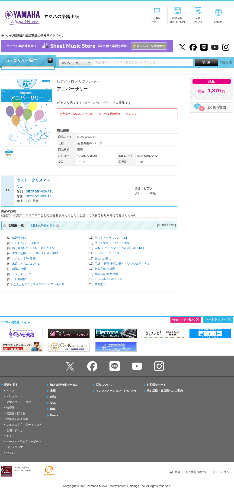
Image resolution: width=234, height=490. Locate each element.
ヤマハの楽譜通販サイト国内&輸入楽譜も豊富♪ (86, 46)
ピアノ (10, 390)
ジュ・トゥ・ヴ (22, 274)
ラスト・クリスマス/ (111, 237)
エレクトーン (14, 396)
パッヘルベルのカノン (108, 279)
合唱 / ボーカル (15, 430)
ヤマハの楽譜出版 (40, 17)
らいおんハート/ (26, 243)
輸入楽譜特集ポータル (64, 384)
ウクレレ (11, 453)
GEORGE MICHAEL (39, 191)
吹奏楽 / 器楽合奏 (17, 419)
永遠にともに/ (26, 263)
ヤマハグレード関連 (18, 402)
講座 (53, 409)
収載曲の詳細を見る (42, 225)
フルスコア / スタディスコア (24, 424)
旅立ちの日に (103, 258)
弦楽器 (10, 407)
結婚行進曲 (19, 237)
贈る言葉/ (105, 268)
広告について (104, 384)
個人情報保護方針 (196, 472)
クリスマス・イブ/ (112, 243)
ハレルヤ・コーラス (107, 253)
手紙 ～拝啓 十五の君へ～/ (122, 263)
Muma (54, 415)
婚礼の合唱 (19, 268)
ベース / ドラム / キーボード (24, 441)
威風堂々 (100, 284)
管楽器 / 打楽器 (15, 413)
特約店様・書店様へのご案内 (165, 390)
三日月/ (19, 279)
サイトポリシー (222, 472)
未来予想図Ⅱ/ (35, 253)
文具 (53, 403)
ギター (10, 436)
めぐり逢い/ (33, 248)
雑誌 (53, 396)
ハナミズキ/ (24, 258)
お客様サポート (156, 384)
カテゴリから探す (21, 60)
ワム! (20, 186)
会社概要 (174, 472)
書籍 (53, 390)
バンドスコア (14, 447)
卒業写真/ (107, 274)
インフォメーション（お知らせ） (117, 390)
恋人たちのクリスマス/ (40, 284)
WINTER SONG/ (120, 248)
